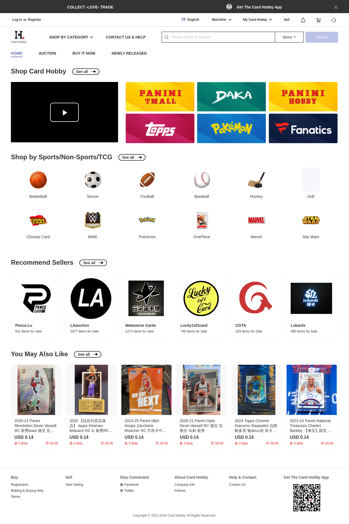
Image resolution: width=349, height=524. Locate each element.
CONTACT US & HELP (126, 37)
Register (34, 20)
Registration (19, 485)
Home (16, 53)
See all (82, 71)
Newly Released (129, 53)
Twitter (129, 491)
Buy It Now (84, 53)
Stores (15, 497)
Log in (17, 20)
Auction (47, 53)
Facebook (131, 485)
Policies (180, 491)
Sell (287, 20)
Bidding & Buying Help (27, 491)
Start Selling (74, 485)
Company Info (184, 485)
